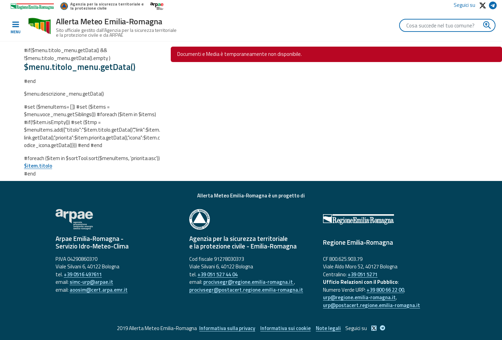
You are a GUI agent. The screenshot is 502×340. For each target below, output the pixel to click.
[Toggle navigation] (15, 28)
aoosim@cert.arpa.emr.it (99, 290)
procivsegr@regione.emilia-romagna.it (248, 282)
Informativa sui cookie (285, 328)
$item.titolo (38, 166)
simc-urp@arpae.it (91, 282)
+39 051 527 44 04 (218, 274)
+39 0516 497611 (83, 274)
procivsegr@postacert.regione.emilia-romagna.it (246, 290)
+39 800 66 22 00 (385, 290)
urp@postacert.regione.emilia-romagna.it (371, 305)
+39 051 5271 (363, 274)
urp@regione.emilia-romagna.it (359, 297)
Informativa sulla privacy (227, 328)
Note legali (328, 328)
